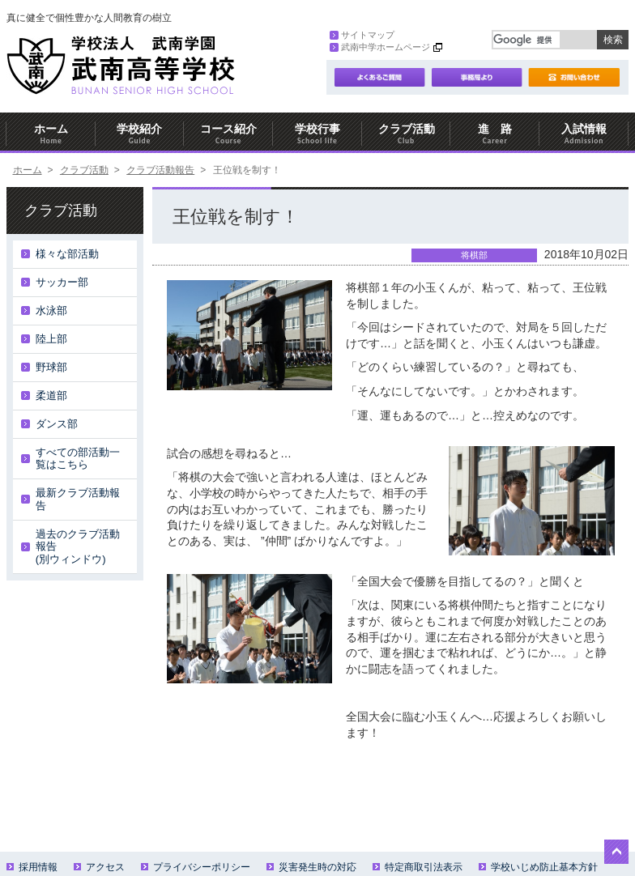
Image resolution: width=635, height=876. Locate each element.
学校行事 (317, 134)
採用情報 (32, 867)
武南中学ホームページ (380, 47)
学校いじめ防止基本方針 (538, 867)
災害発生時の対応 (311, 867)
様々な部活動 (67, 254)
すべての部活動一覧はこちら (78, 458)
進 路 (494, 134)
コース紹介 (228, 134)
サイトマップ (362, 35)
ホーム (51, 134)
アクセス (99, 867)
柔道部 (51, 395)
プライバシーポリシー (195, 867)
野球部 (51, 367)
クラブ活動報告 (160, 170)
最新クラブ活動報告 (78, 499)
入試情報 (584, 134)
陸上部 (51, 339)
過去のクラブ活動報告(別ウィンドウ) (78, 546)
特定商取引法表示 (417, 867)
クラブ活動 (406, 134)
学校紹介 (140, 134)
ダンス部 (57, 424)
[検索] (526, 40)
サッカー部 (62, 282)
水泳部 (51, 310)
